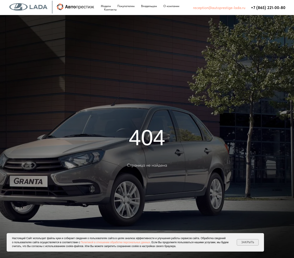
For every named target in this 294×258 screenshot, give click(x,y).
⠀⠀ (248, 7)
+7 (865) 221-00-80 (268, 7)
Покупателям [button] (126, 6)
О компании (171, 6)
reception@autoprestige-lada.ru (219, 7)
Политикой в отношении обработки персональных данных (115, 242)
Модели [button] (106, 6)
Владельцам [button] (149, 6)
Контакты (110, 9)
